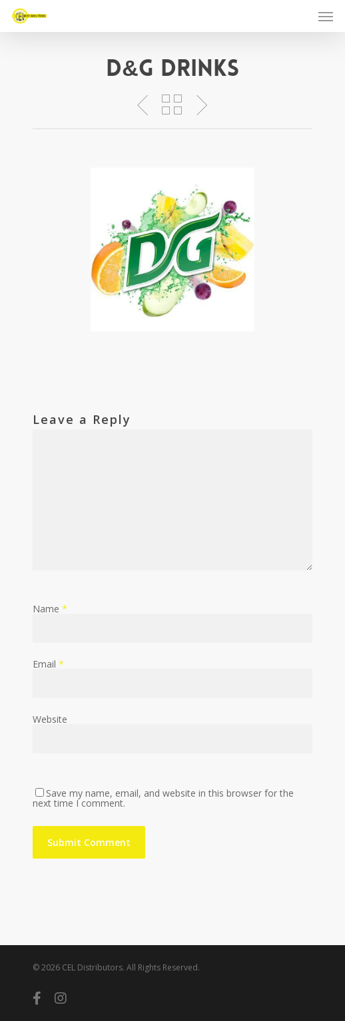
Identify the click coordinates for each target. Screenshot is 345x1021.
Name (50, 608)
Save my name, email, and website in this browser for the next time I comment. (163, 798)
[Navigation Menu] (325, 16)
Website (50, 719)
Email (48, 664)
